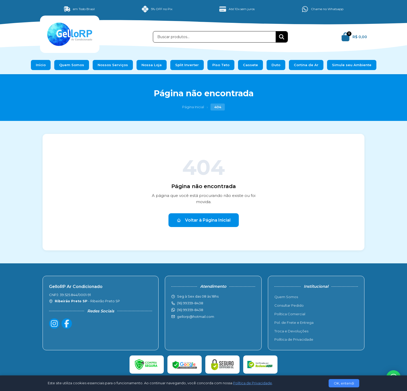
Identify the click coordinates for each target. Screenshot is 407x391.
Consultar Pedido (289, 305)
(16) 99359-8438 (190, 310)
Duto (276, 65)
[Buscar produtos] (214, 37)
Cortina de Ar (306, 65)
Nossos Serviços (113, 65)
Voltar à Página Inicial (203, 220)
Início (41, 65)
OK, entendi (344, 383)
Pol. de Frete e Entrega (294, 322)
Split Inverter (187, 65)
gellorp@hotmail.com (195, 316)
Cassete (250, 65)
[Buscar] (282, 36)
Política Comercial (289, 314)
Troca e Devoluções (291, 331)
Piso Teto (220, 65)
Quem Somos (71, 65)
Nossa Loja (151, 65)
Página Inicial (193, 107)
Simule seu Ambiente (351, 65)
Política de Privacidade (293, 339)
